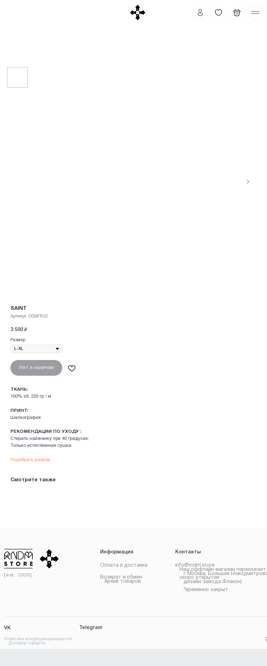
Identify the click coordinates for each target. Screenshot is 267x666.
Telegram (90, 628)
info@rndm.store (195, 565)
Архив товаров (122, 581)
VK (7, 628)
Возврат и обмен (121, 577)
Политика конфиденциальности (38, 639)
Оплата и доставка (123, 565)
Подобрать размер (30, 460)
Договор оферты (27, 643)
